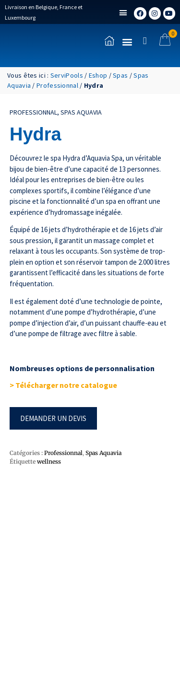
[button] (123, 13)
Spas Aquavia (81, 112)
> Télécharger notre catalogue (64, 385)
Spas (120, 75)
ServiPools (66, 75)
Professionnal (57, 85)
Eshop (98, 75)
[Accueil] (109, 41)
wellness (49, 461)
